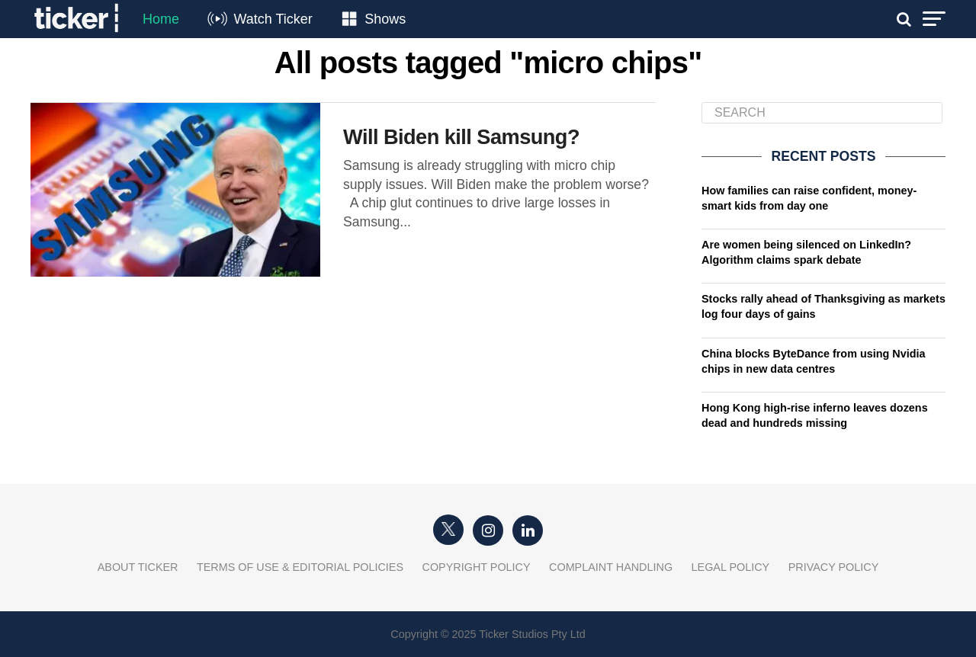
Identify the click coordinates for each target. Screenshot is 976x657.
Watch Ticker (272, 19)
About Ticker (138, 567)
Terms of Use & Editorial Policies (300, 567)
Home (161, 19)
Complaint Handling (611, 567)
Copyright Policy (476, 567)
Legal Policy (731, 567)
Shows (385, 19)
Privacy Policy (833, 567)
